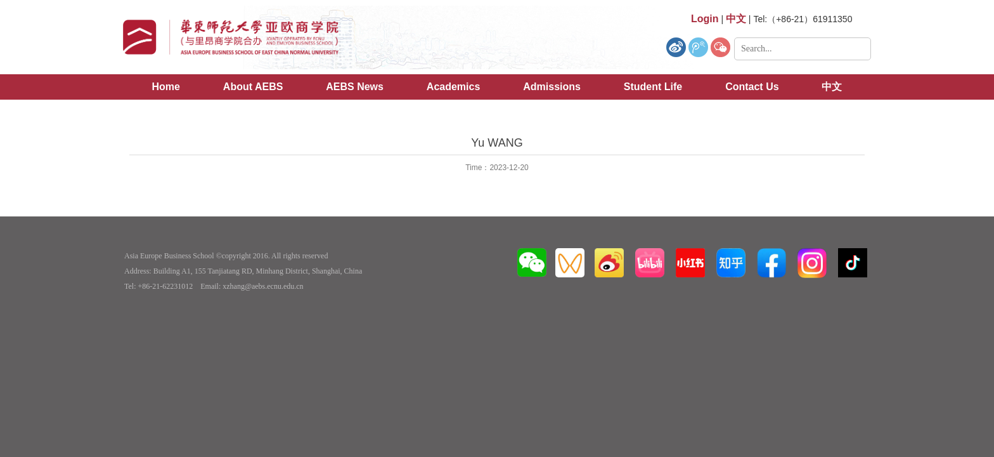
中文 (832, 86)
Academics (454, 86)
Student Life (653, 86)
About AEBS (253, 86)
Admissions (552, 86)
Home (166, 86)
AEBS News (355, 86)
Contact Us (751, 86)
